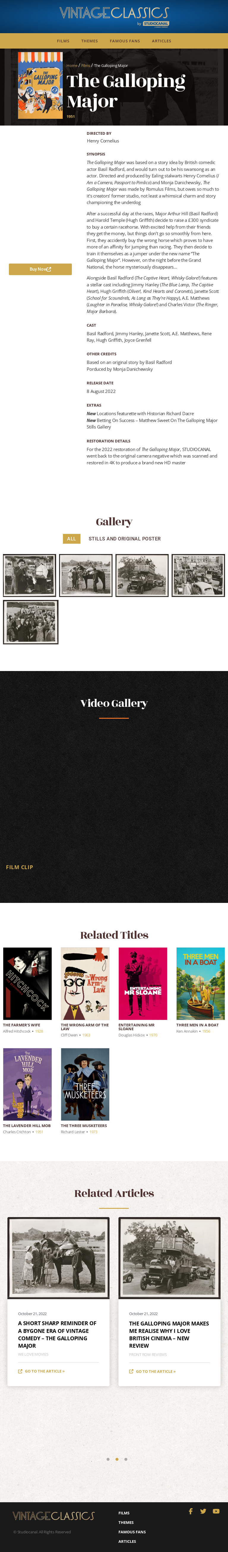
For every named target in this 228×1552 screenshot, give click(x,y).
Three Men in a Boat (197, 1025)
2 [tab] (116, 1459)
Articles (161, 41)
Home (71, 65)
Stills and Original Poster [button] (125, 539)
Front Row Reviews (148, 1354)
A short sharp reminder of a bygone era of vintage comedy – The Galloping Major (57, 1334)
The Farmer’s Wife (21, 1025)
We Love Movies (33, 1354)
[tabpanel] (114, 802)
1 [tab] (108, 1459)
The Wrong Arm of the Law (85, 1026)
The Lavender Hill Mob (27, 1125)
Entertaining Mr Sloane (136, 1026)
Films (63, 41)
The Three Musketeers (84, 1125)
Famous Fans (125, 41)
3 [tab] (125, 1459)
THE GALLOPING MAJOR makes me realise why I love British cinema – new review (169, 1334)
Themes (89, 41)
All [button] (71, 539)
